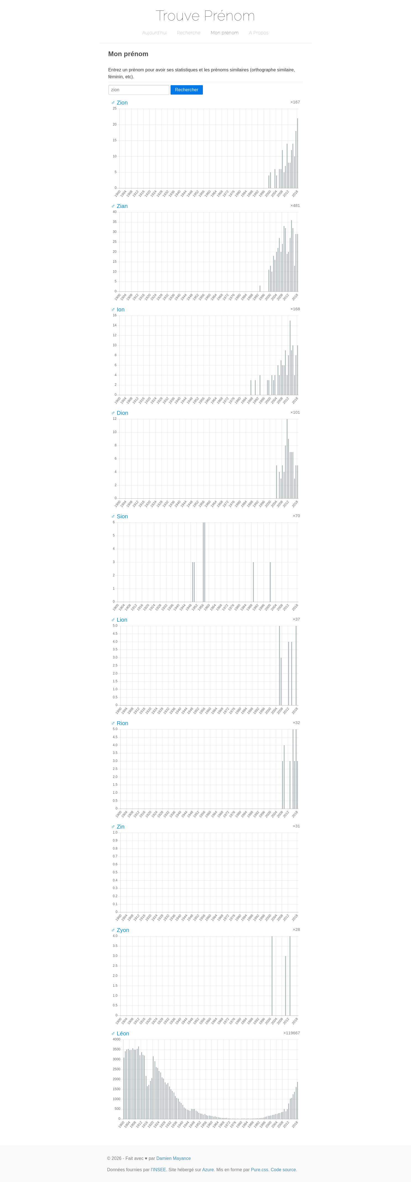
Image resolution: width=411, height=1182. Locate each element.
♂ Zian (119, 206)
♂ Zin (118, 827)
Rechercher (186, 89)
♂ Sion (119, 516)
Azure (208, 1169)
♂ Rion (120, 723)
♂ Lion (119, 620)
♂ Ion (118, 309)
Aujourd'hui (154, 32)
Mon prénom (225, 32)
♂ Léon (120, 1033)
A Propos (259, 32)
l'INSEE (158, 1169)
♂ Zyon (120, 930)
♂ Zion (119, 103)
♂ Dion (120, 413)
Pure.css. (260, 1169)
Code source (283, 1169)
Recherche (189, 32)
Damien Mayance (173, 1158)
